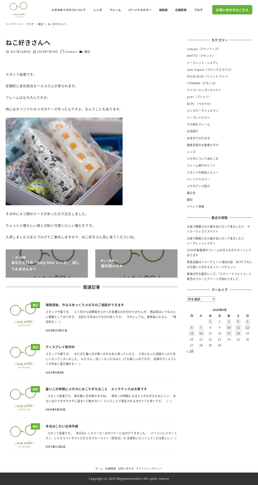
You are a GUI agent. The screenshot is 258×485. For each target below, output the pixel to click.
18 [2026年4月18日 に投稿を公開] (238, 333)
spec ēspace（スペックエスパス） (210, 69)
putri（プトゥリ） (199, 97)
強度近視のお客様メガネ (203, 145)
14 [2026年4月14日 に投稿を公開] (201, 333)
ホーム (99, 468)
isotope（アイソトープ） (204, 49)
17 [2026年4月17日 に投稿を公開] (229, 333)
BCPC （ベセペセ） (200, 104)
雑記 (87, 52)
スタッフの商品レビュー (203, 172)
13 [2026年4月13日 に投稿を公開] (192, 333)
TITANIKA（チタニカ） (202, 83)
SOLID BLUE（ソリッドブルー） (208, 76)
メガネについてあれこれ (203, 158)
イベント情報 (195, 206)
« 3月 (190, 351)
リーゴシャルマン (198, 117)
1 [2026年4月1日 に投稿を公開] (210, 321)
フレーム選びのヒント (201, 165)
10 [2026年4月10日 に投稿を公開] (229, 327)
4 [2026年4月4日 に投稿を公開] (238, 321)
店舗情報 (110, 468)
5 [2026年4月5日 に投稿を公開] (247, 321)
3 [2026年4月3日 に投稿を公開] (229, 321)
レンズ (191, 152)
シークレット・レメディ (202, 63)
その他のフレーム (198, 124)
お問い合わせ (126, 468)
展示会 (191, 193)
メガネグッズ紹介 (198, 186)
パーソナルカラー (198, 179)
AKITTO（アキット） (201, 56)
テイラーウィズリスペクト (204, 90)
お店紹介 (192, 131)
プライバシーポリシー (149, 468)
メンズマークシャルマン (203, 111)
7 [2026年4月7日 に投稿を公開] (201, 327)
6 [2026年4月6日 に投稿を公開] (192, 327)
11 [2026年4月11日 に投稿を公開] (238, 327)
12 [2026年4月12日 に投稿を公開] (247, 327)
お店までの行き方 (198, 138)
